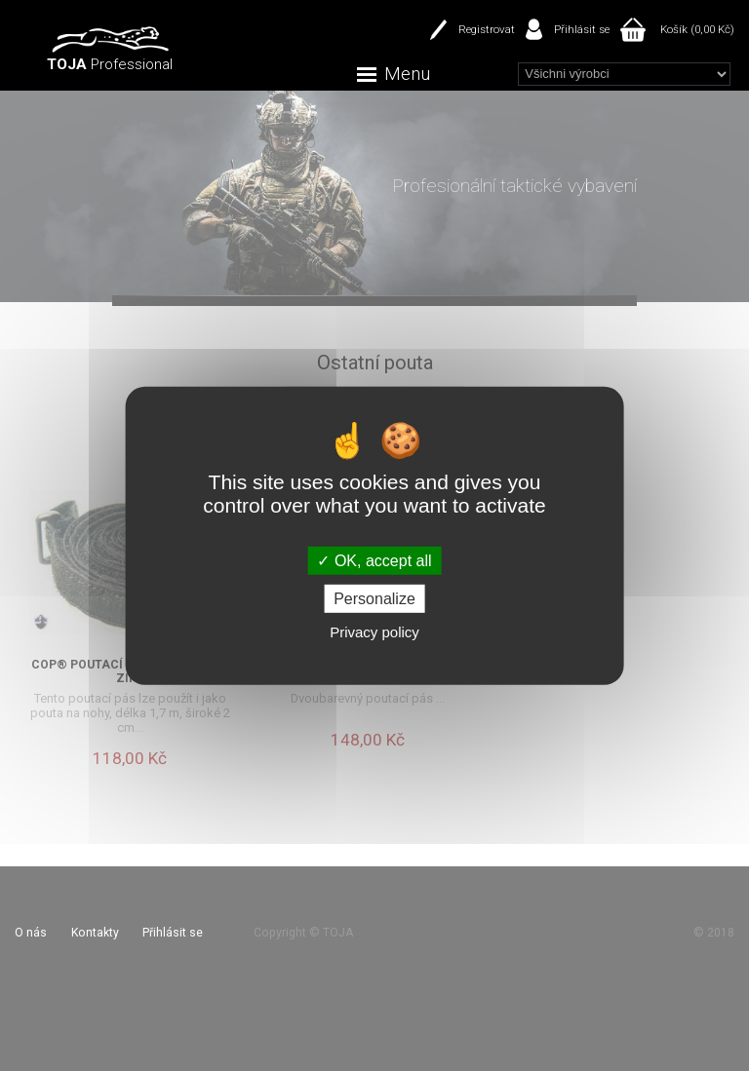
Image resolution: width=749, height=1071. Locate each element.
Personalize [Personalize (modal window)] (374, 599)
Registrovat (486, 29)
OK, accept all (374, 560)
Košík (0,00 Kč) (697, 29)
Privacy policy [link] (374, 632)
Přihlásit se (582, 29)
